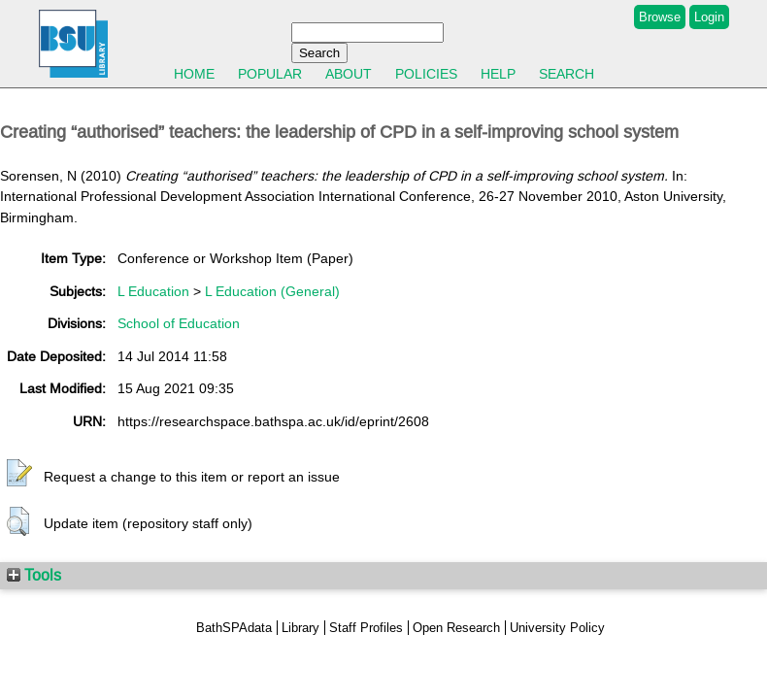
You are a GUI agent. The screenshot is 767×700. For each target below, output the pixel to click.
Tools (34, 574)
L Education (153, 291)
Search (566, 74)
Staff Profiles (366, 627)
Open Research (456, 627)
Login (709, 17)
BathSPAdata (234, 627)
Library (300, 627)
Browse (660, 17)
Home (194, 74)
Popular (270, 74)
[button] (19, 473)
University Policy (557, 627)
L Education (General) (272, 291)
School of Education (178, 323)
